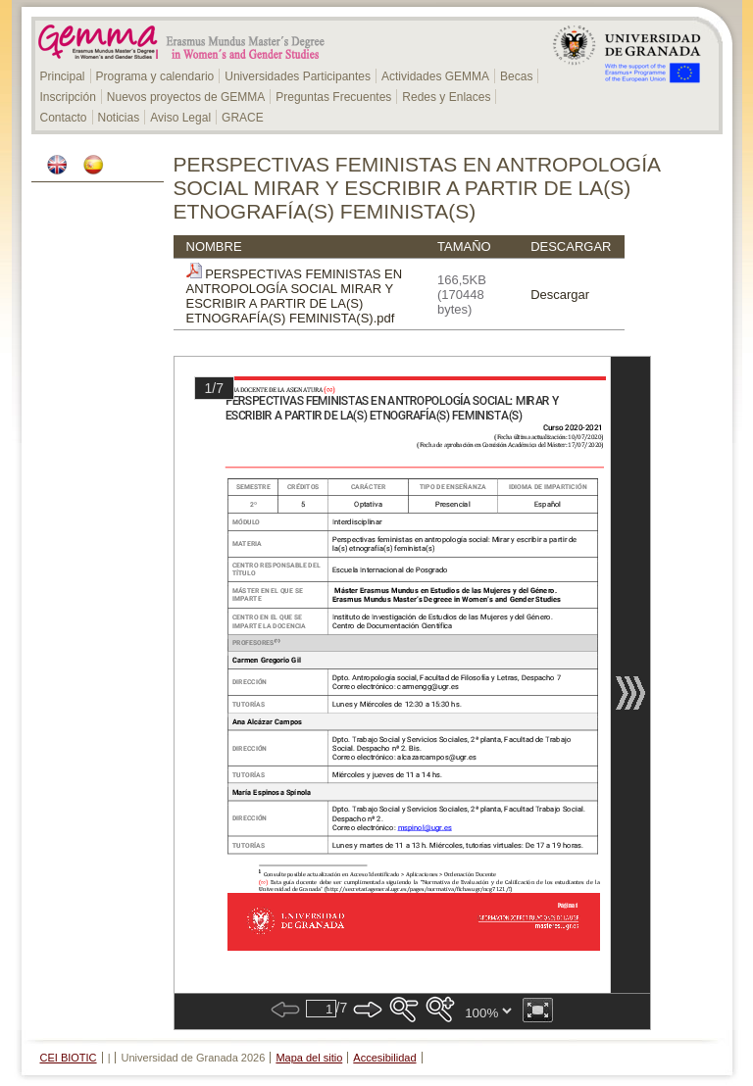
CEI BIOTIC (68, 1057)
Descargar (559, 294)
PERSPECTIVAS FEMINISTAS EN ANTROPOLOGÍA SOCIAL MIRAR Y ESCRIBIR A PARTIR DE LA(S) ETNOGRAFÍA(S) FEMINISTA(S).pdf (294, 296)
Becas (516, 76)
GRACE (243, 117)
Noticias (119, 117)
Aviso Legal (180, 117)
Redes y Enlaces (446, 97)
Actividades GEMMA (435, 76)
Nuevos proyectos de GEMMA (186, 97)
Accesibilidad (384, 1057)
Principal (62, 76)
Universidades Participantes (298, 76)
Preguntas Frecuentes (333, 97)
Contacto (63, 117)
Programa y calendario (155, 76)
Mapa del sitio (309, 1057)
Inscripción (68, 97)
